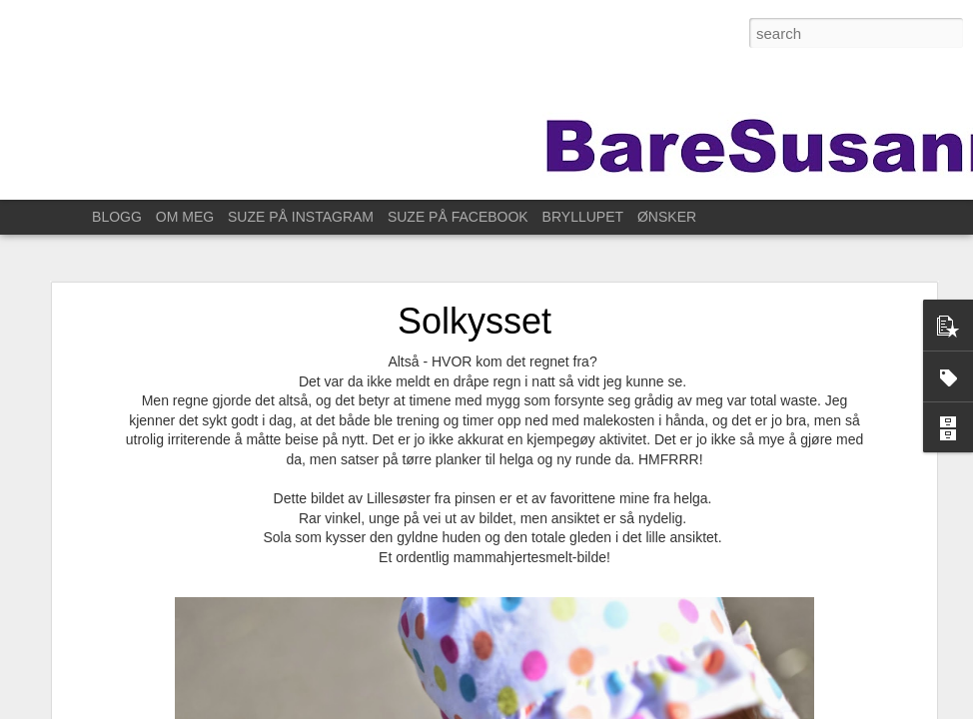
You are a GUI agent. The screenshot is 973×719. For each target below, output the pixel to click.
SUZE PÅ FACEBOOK (458, 217)
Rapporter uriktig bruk (764, 708)
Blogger (685, 708)
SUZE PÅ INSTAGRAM (301, 217)
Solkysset (474, 295)
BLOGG (117, 217)
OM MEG (185, 217)
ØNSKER (666, 217)
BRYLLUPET (582, 217)
